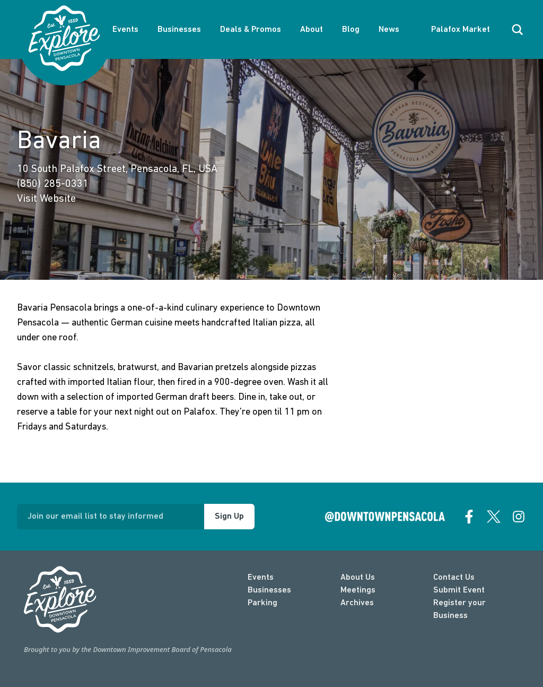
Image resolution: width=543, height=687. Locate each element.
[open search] (517, 30)
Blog (351, 29)
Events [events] (261, 577)
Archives (357, 603)
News (389, 29)
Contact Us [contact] (454, 577)
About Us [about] (357, 577)
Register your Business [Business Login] (459, 609)
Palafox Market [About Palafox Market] (460, 29)
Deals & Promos (250, 29)
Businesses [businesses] (269, 590)
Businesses (179, 29)
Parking (262, 603)
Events (125, 29)
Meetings (357, 590)
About (311, 29)
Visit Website (46, 199)
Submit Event (459, 590)
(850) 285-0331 (53, 184)
